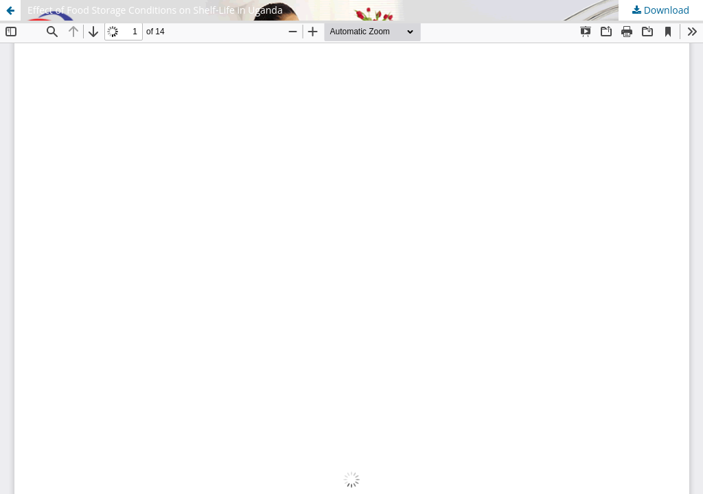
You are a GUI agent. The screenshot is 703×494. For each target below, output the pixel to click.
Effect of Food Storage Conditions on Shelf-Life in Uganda (155, 9)
